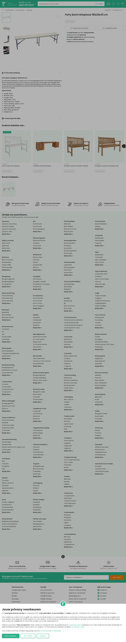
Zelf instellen (28, 636)
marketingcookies (75, 625)
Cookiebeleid (56, 631)
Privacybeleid (44, 631)
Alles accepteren (11, 636)
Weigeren (43, 636)
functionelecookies (77, 627)
